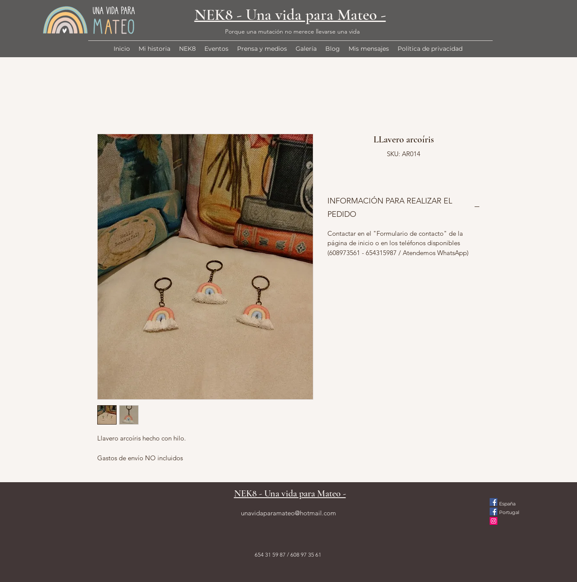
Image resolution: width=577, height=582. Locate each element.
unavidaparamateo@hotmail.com (288, 513)
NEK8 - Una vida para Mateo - (290, 15)
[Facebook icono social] (493, 502)
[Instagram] (493, 521)
